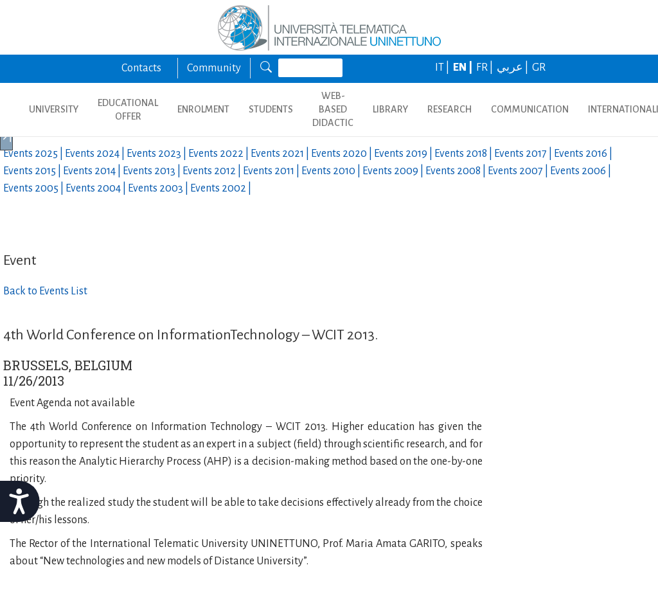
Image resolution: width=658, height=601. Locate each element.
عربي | (513, 67)
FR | (485, 67)
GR (539, 67)
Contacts (141, 68)
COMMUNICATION (530, 109)
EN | (463, 67)
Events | (34, 153)
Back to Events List (45, 291)
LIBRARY (390, 109)
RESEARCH (449, 109)
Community (214, 68)
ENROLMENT (203, 109)
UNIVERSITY (53, 109)
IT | (443, 67)
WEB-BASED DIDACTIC (332, 109)
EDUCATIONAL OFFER (128, 109)
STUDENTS (271, 109)
